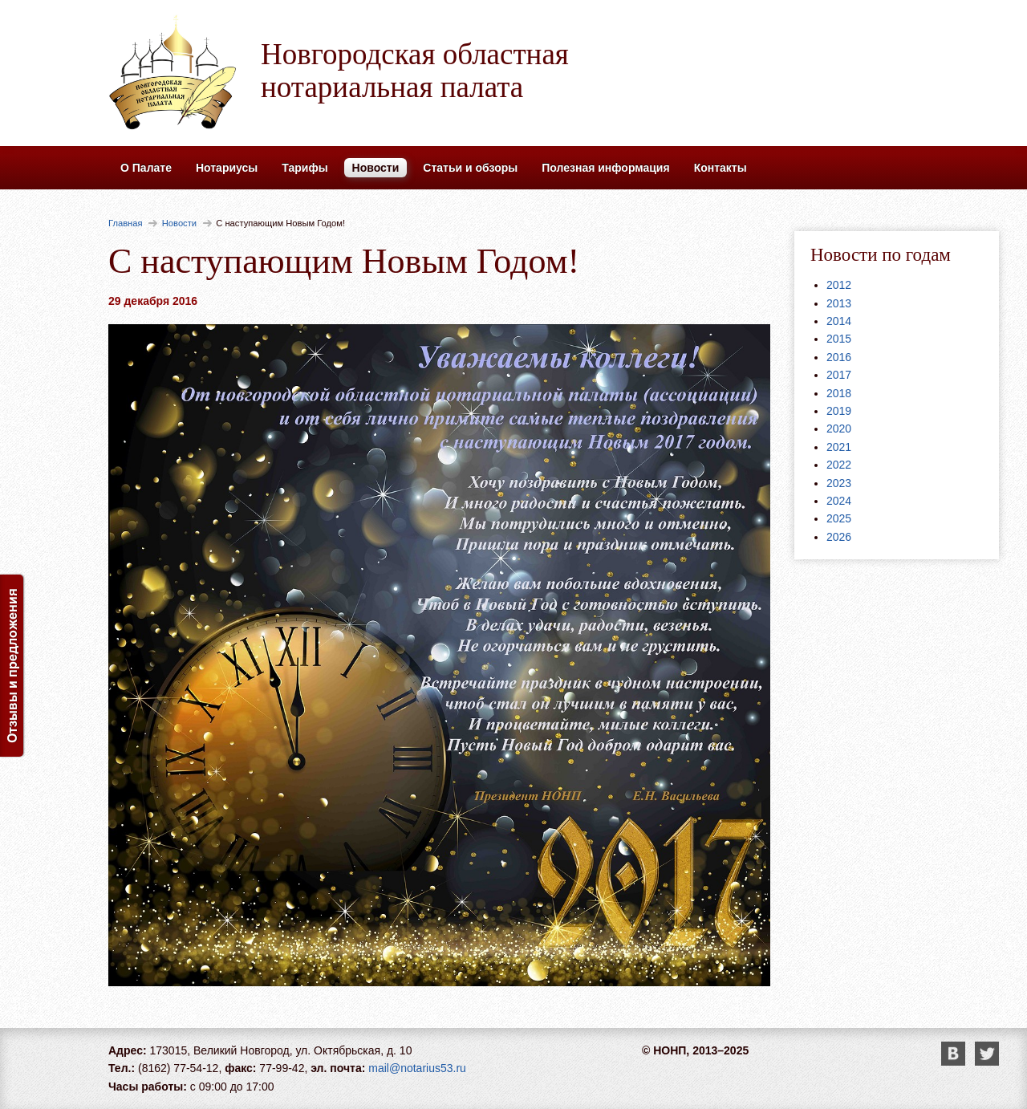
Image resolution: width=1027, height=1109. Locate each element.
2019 (838, 410)
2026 (838, 536)
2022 (838, 464)
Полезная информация (605, 167)
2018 (838, 393)
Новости (376, 167)
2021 (838, 447)
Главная (125, 223)
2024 (838, 500)
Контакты (720, 167)
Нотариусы (227, 167)
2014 (838, 321)
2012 (838, 284)
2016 (838, 357)
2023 (838, 483)
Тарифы (304, 167)
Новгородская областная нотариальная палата (415, 71)
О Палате (146, 167)
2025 (838, 518)
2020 (838, 428)
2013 (838, 303)
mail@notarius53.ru (417, 1068)
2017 (838, 374)
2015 (838, 338)
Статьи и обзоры (470, 167)
